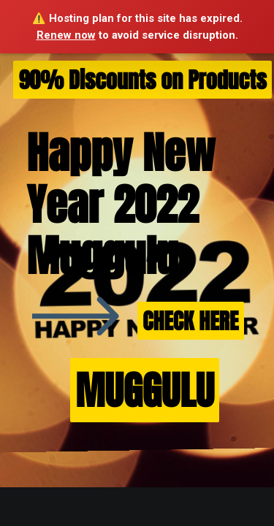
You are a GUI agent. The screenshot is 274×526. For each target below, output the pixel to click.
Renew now (66, 35)
